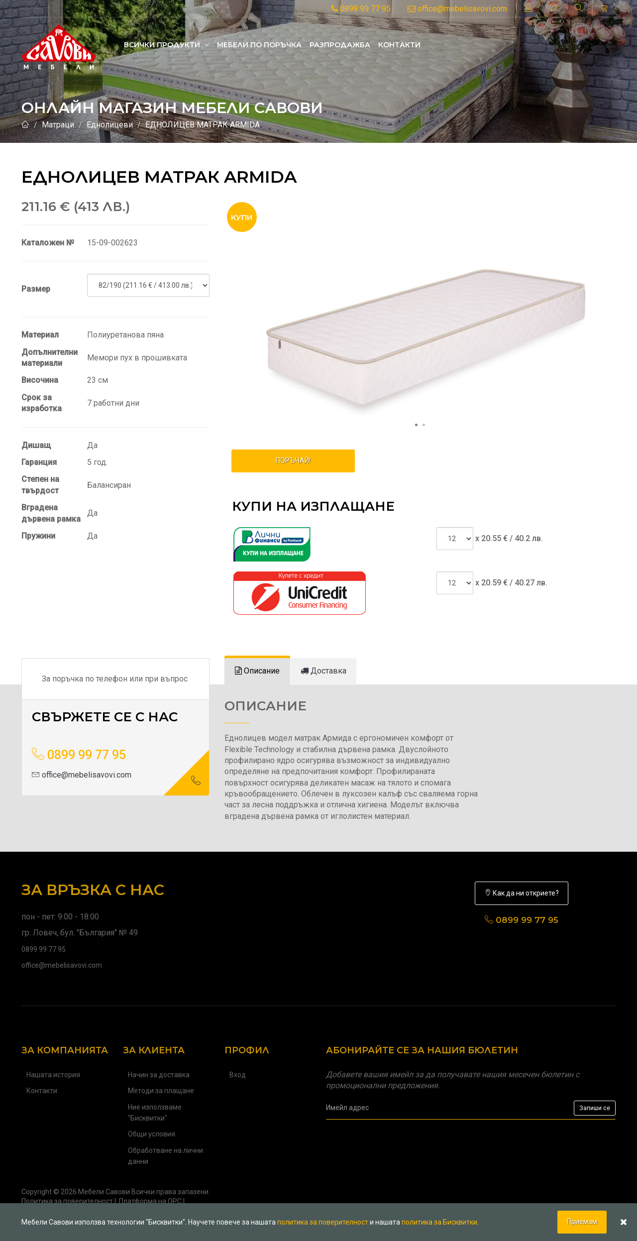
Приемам (582, 1222)
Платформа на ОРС (150, 1201)
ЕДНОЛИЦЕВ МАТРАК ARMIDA (202, 124)
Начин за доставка (159, 1075)
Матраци (58, 124)
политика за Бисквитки (439, 1222)
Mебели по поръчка (259, 44)
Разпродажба (340, 44)
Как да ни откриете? (521, 893)
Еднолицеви (110, 124)
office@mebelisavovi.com (457, 8)
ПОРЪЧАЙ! (293, 460)
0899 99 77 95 (361, 8)
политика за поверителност (322, 1222)
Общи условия (151, 1134)
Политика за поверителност (67, 1201)
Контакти (399, 44)
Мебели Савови (104, 1192)
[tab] (257, 671)
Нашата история (53, 1075)
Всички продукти (166, 44)
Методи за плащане (161, 1091)
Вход (237, 1075)
